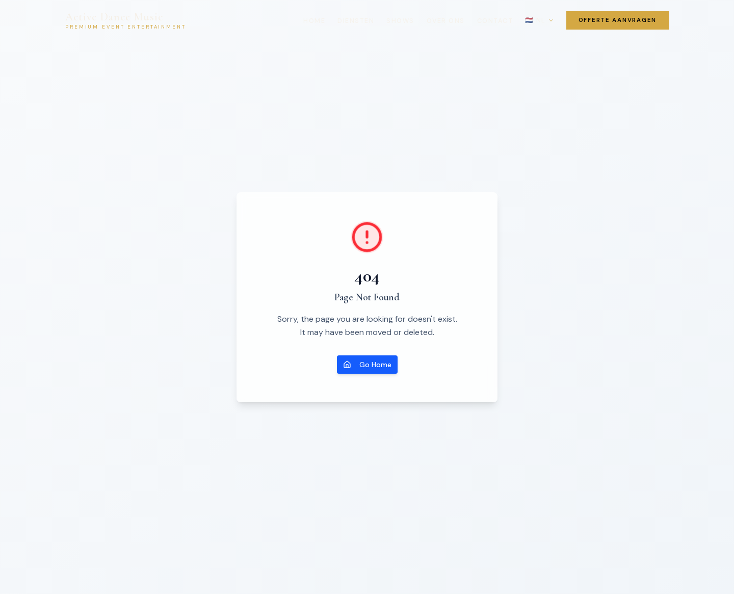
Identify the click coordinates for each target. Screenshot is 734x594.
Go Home (367, 364)
